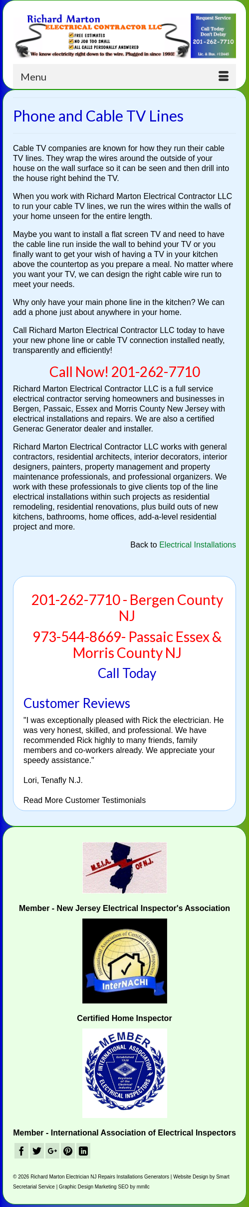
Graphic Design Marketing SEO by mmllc (104, 1187)
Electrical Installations (197, 544)
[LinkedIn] (83, 1150)
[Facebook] (21, 1150)
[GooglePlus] (52, 1150)
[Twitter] (37, 1150)
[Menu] (124, 76)
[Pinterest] (68, 1150)
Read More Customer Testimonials (84, 800)
